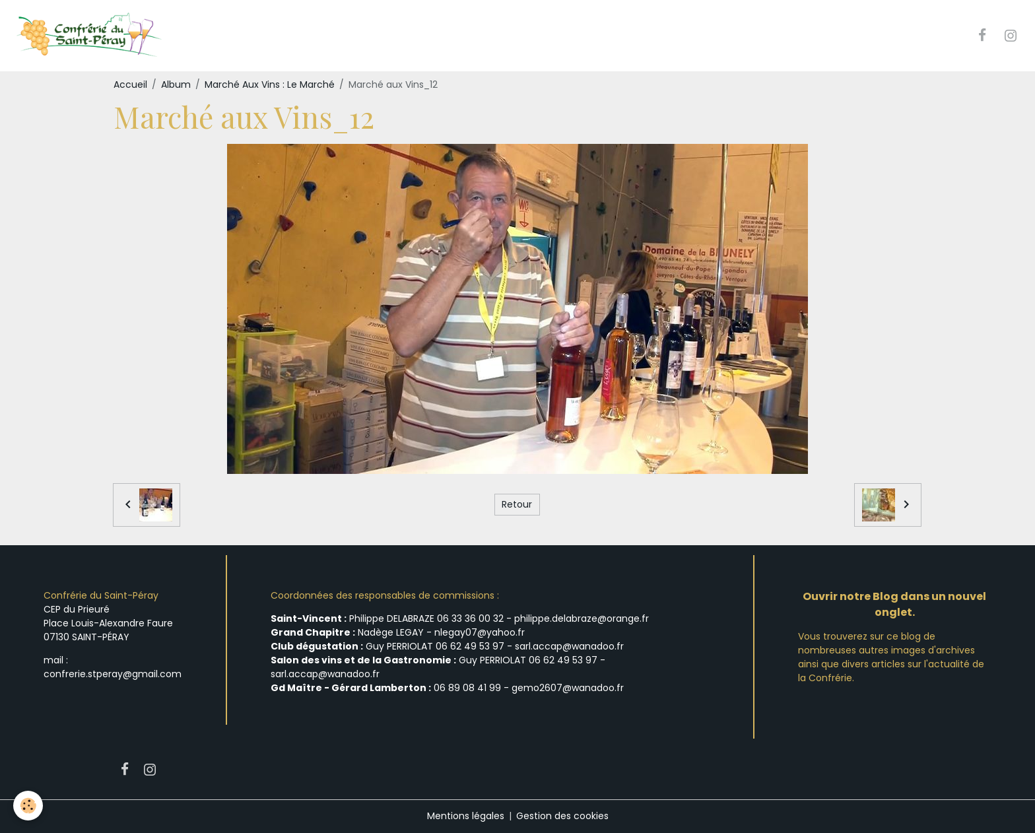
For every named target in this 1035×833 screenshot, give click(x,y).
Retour (517, 504)
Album (176, 84)
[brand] (90, 35)
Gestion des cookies (562, 815)
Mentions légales (465, 815)
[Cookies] (28, 805)
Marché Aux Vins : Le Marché (270, 84)
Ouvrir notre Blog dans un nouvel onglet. (894, 604)
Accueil (130, 84)
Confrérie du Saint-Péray (101, 595)
